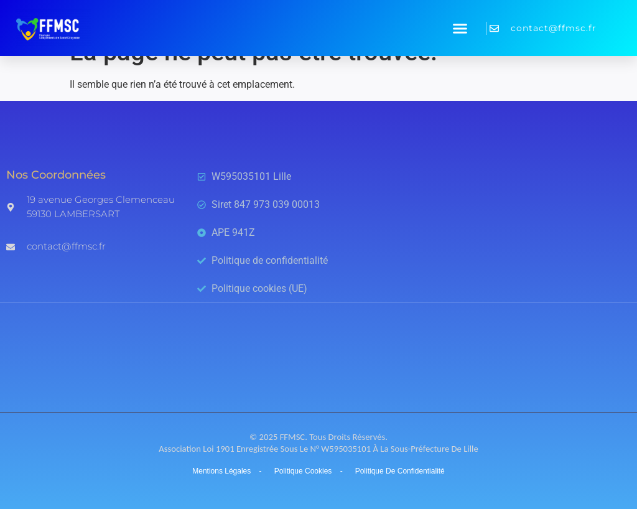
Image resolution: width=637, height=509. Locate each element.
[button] (460, 28)
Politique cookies (303, 471)
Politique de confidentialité (400, 471)
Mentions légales (221, 471)
